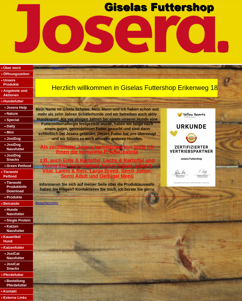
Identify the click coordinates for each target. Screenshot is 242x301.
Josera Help (17, 107)
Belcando (11, 203)
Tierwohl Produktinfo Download (17, 186)
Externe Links (15, 297)
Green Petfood (19, 166)
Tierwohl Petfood (10, 174)
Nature (12, 113)
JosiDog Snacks (14, 157)
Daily (11, 126)
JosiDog (14, 138)
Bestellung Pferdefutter (17, 283)
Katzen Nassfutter (15, 228)
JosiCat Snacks (13, 266)
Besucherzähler (46, 203)
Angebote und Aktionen (15, 93)
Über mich (12, 68)
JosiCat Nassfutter (15, 255)
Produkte (14, 197)
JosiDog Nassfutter (15, 147)
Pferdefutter (13, 275)
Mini (10, 132)
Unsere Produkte (11, 82)
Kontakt (9, 291)
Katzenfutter (13, 247)
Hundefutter (13, 101)
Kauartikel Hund (12, 239)
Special (13, 120)
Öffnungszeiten (16, 74)
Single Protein (18, 220)
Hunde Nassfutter (15, 211)
